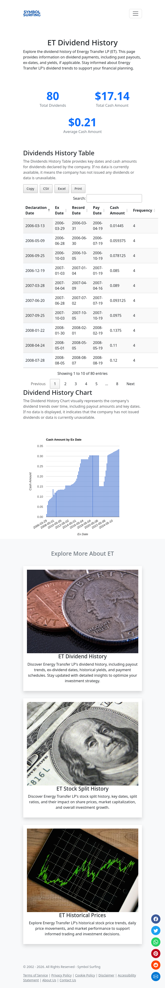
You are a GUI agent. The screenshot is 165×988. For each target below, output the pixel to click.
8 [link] (117, 383)
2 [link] (65, 383)
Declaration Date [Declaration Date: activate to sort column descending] (36, 210)
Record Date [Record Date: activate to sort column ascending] (78, 210)
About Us (49, 980)
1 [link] (55, 383)
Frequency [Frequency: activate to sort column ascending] (142, 210)
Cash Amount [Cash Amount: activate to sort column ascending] (117, 210)
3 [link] (76, 383)
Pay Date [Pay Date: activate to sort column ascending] (97, 210)
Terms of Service (35, 975)
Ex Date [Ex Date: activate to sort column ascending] (59, 210)
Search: (107, 198)
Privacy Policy (61, 975)
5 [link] (97, 383)
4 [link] (86, 383)
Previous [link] (38, 383)
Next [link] (131, 383)
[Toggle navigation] (135, 13)
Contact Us (68, 980)
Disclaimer (106, 975)
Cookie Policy (85, 975)
